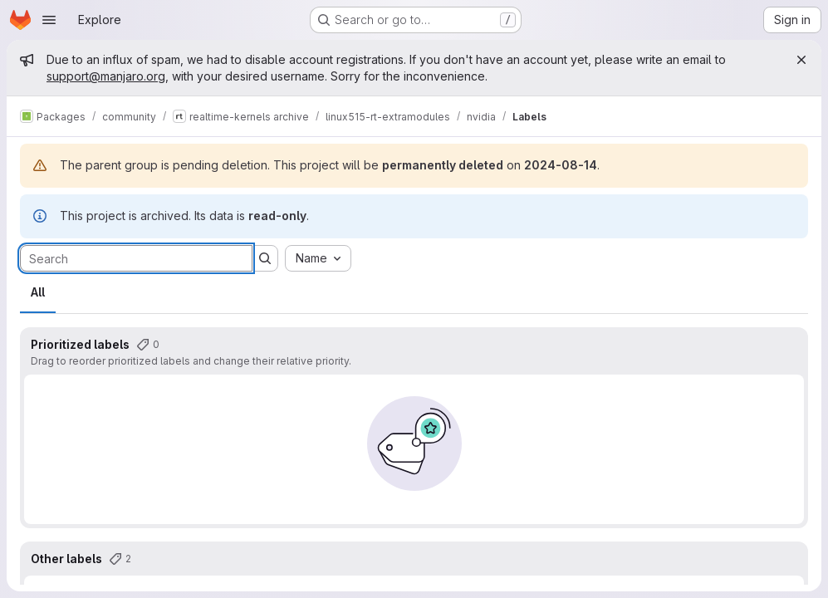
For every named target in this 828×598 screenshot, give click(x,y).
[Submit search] (265, 258)
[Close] (801, 60)
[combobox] (318, 258)
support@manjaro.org (106, 76)
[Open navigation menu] (49, 20)
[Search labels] (136, 258)
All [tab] (38, 292)
